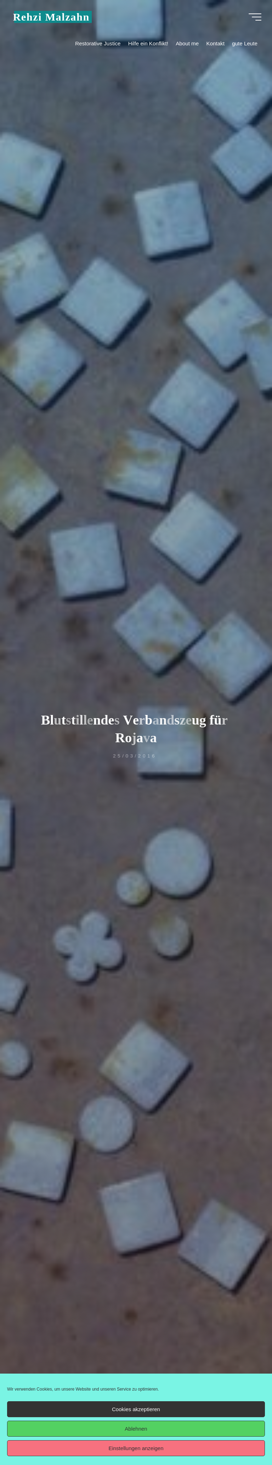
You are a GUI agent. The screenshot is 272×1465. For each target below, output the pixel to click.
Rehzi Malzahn (51, 17)
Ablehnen (136, 1429)
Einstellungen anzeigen (135, 1448)
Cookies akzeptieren (136, 1409)
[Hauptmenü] (255, 17)
